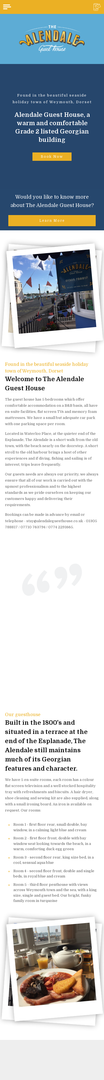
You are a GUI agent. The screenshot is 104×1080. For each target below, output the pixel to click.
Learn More (52, 221)
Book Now (52, 157)
